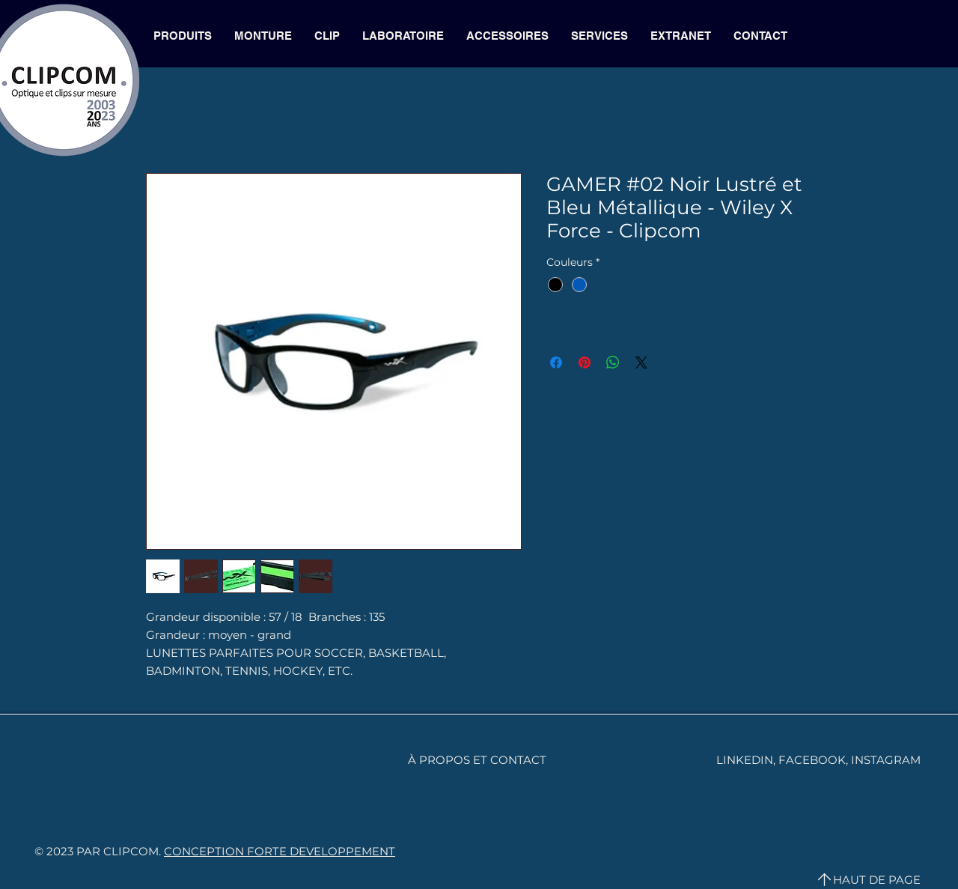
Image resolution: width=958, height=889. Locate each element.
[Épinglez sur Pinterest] (585, 362)
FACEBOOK (812, 760)
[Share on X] (641, 362)
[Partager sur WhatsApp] (613, 362)
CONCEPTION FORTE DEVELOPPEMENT (279, 851)
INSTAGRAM (886, 760)
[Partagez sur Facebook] (556, 362)
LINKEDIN (744, 760)
